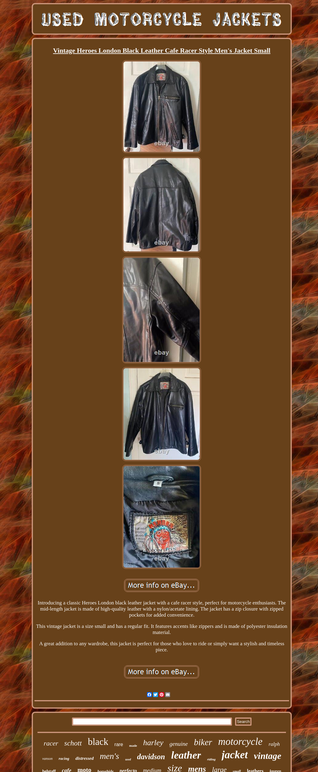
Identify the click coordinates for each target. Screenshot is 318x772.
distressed (84, 758)
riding (211, 759)
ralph (274, 744)
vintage (267, 756)
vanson (47, 758)
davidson (151, 757)
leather (186, 755)
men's (109, 756)
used (128, 759)
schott (73, 743)
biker (203, 742)
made (133, 745)
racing (64, 758)
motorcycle (240, 741)
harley (153, 742)
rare (118, 744)
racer (51, 743)
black (98, 741)
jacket (235, 755)
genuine (179, 744)
